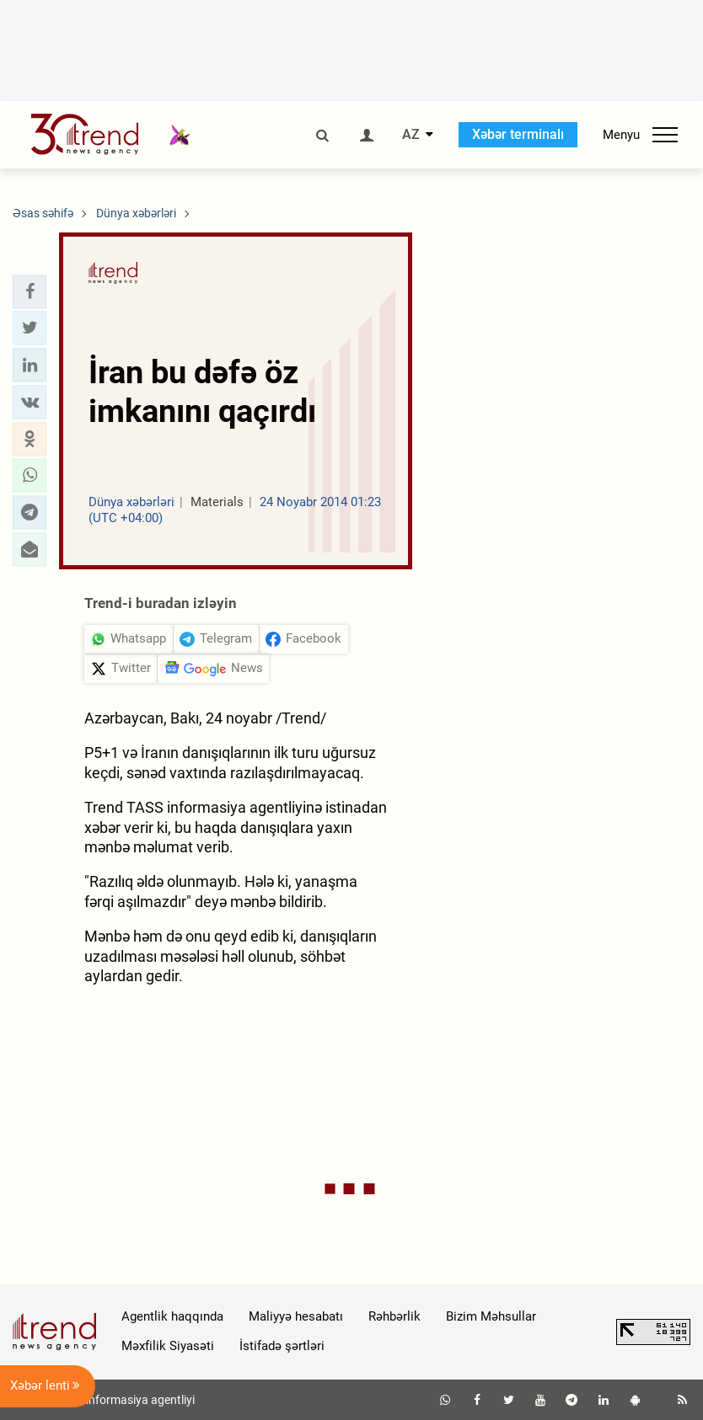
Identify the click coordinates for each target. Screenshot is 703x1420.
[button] (29, 291)
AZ (411, 134)
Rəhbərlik (394, 1316)
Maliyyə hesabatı (296, 1316)
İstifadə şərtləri (282, 1345)
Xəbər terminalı (518, 134)
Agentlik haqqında (172, 1316)
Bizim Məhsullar (491, 1316)
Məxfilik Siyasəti (167, 1345)
